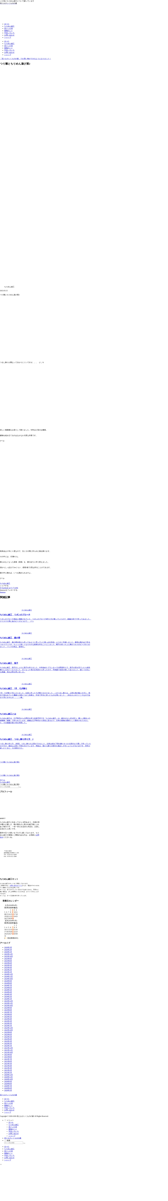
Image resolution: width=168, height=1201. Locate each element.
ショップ (7, 1113)
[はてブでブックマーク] (11, 588)
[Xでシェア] (0, 588)
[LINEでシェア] (16, 588)
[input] (9, 787)
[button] (20, 787)
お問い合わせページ (16, 886)
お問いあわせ (9, 1111)
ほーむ (6, 1100)
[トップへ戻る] (1, 1165)
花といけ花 (8, 1104)
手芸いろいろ (9, 1109)
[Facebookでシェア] (5, 588)
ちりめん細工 (5, 583)
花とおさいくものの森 (12, 1139)
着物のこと (8, 1107)
